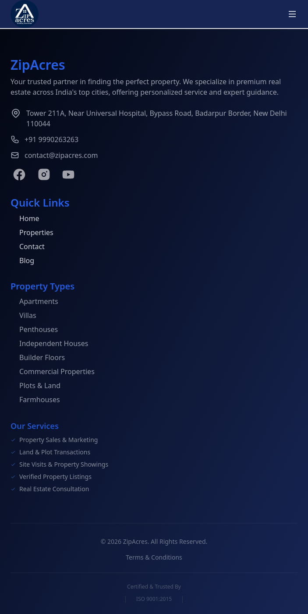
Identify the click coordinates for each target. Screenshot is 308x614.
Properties (32, 233)
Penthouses (34, 330)
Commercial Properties (53, 372)
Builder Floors (38, 358)
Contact (28, 247)
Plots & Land (35, 386)
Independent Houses (49, 344)
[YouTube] (68, 175)
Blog (22, 261)
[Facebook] (19, 175)
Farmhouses (35, 400)
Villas (23, 316)
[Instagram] (44, 175)
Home (25, 219)
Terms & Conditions (154, 559)
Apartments (34, 302)
